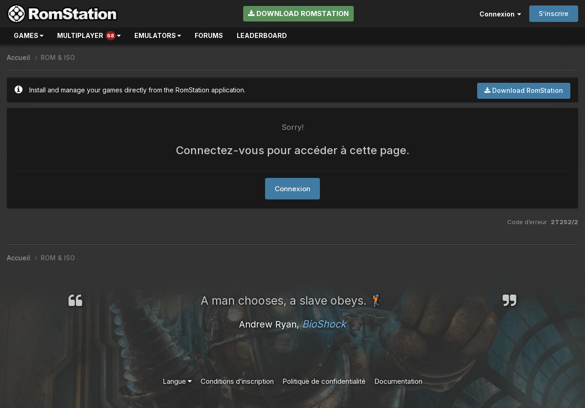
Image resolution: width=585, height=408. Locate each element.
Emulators (157, 35)
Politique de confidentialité (324, 381)
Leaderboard (262, 35)
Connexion (500, 14)
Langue (177, 381)
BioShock (324, 324)
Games (28, 35)
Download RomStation (298, 13)
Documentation (398, 381)
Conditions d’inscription (237, 381)
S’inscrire (554, 13)
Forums (209, 35)
